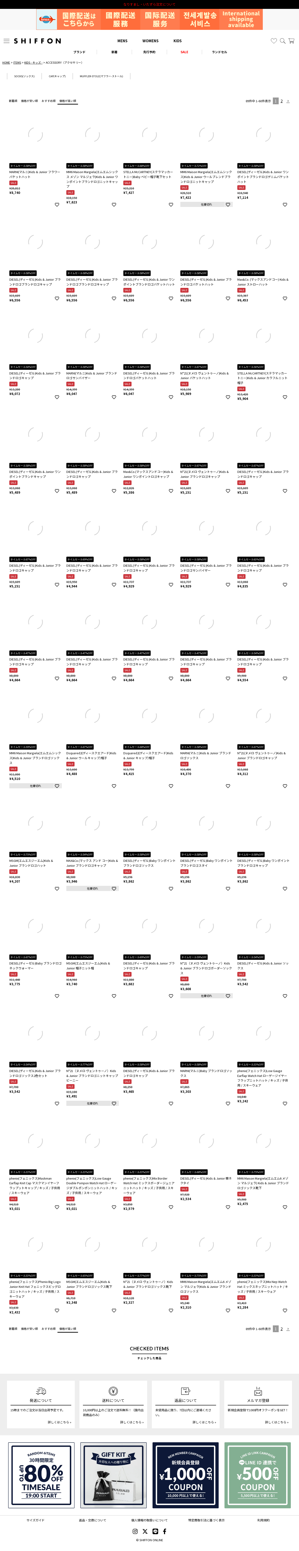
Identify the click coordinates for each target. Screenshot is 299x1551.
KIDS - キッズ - (33, 62)
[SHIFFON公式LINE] (155, 1532)
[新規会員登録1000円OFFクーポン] (185, 1475)
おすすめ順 (49, 101)
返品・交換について (92, 1520)
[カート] (291, 41)
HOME (6, 62)
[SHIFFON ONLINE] (37, 41)
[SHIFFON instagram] (135, 1532)
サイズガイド (35, 1520)
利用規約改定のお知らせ (149, 4)
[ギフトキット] (113, 1475)
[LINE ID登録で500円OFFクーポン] (257, 1475)
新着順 (13, 101)
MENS (122, 40)
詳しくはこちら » (59, 1422)
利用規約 (263, 1520)
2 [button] (282, 101)
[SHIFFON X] (145, 1532)
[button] (288, 101)
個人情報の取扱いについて (149, 1520)
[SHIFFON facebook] (164, 1532)
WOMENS (150, 40)
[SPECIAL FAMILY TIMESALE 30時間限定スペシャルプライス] (41, 1475)
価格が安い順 (29, 101)
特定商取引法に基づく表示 (206, 1520)
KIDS (178, 40)
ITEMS (17, 62)
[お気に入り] (274, 41)
